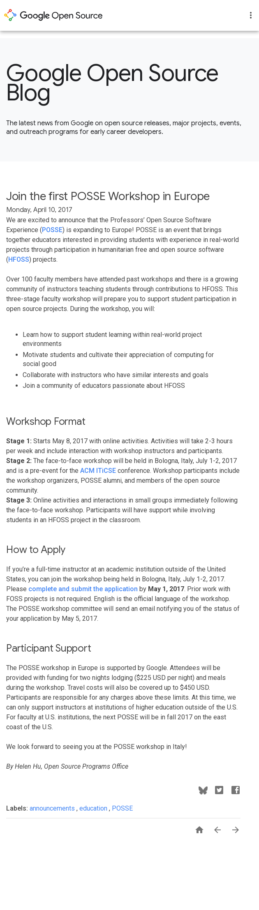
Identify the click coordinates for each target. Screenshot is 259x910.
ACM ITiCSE (98, 471)
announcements (53, 808)
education (94, 808)
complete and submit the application (83, 589)
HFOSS (18, 259)
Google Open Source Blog (112, 83)
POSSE (52, 230)
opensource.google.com (53, 15)
